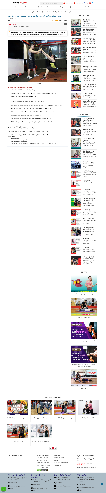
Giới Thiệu (27, 7)
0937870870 (68, 3)
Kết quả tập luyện (65, 7)
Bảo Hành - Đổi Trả (42, 460)
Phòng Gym (78, 7)
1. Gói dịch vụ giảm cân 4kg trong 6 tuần (22, 27)
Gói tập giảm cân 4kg (70, 12)
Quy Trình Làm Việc (42, 457)
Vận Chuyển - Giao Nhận (43, 465)
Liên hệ (86, 7)
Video (20, 7)
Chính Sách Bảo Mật (42, 467)
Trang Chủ (32, 12)
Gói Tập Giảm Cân (58, 12)
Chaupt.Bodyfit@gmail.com (22, 140)
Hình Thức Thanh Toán (43, 462)
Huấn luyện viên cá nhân (41, 7)
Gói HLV (54, 7)
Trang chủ (12, 7)
